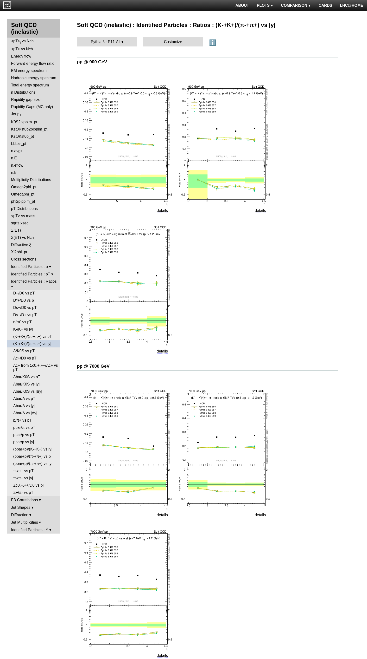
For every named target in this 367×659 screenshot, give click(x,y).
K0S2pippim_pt (24, 122)
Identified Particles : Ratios (34, 281)
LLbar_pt (18, 144)
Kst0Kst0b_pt (22, 136)
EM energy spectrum (29, 71)
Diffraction (19, 515)
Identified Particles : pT (30, 274)
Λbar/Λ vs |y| (24, 406)
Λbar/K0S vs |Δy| (27, 391)
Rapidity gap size (25, 100)
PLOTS (265, 5)
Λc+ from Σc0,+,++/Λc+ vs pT (35, 367)
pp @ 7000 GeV (93, 366)
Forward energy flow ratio (33, 63)
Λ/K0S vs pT (24, 351)
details (162, 211)
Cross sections (23, 259)
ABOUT (242, 5)
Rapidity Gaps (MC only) (32, 107)
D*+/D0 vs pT (24, 300)
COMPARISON (296, 5)
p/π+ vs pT (22, 420)
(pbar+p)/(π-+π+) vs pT (33, 456)
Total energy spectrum (30, 85)
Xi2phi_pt (19, 252)
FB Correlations (24, 500)
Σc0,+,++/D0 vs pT (29, 485)
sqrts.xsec (19, 223)
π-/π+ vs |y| (23, 478)
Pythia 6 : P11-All (105, 42)
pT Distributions (24, 209)
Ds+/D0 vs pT (25, 308)
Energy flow (21, 56)
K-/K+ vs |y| (23, 329)
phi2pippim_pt (23, 201)
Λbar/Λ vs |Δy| (25, 413)
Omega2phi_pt (23, 187)
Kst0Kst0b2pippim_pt (29, 129)
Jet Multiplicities (24, 522)
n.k (13, 172)
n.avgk (16, 151)
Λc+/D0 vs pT (25, 358)
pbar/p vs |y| (23, 442)
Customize (173, 42)
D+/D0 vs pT (24, 293)
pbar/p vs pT (24, 435)
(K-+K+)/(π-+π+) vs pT (32, 336)
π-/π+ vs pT (23, 471)
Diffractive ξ (21, 245)
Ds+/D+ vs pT (25, 315)
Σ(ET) (16, 230)
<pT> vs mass (23, 216)
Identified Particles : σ (29, 267)
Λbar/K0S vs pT (26, 377)
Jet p (16, 114)
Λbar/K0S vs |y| (26, 384)
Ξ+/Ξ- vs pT (23, 492)
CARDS (325, 5)
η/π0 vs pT (22, 322)
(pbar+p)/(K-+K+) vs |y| (32, 449)
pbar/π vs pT (24, 427)
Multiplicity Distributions (31, 180)
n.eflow (17, 165)
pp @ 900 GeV (92, 61)
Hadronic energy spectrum (33, 78)
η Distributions (23, 92)
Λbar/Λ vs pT (24, 399)
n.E (14, 158)
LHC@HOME (351, 5)
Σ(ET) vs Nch (22, 237)
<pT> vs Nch (22, 41)
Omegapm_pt (22, 194)
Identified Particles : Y (29, 530)
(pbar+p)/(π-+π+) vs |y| (32, 464)
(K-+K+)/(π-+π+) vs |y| (32, 344)
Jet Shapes (20, 507)
